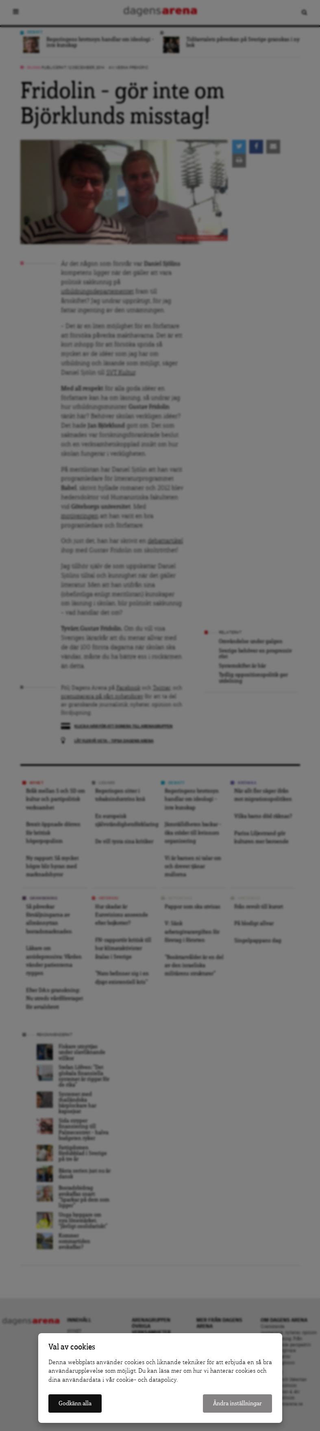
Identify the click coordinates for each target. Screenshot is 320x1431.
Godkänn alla (75, 1403)
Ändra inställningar (237, 1403)
